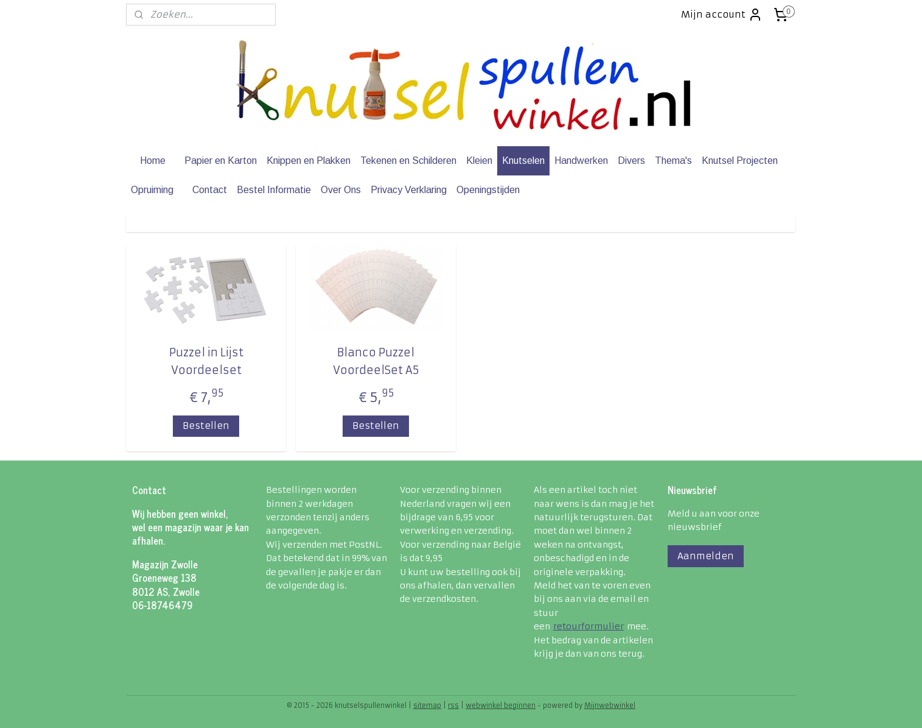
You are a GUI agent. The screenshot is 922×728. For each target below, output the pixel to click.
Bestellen (206, 425)
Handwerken (581, 160)
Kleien (479, 160)
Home (153, 160)
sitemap (427, 705)
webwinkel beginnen (501, 705)
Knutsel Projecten (740, 160)
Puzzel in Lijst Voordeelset (206, 361)
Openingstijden (488, 190)
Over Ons (341, 190)
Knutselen (523, 160)
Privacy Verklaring (409, 190)
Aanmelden (705, 556)
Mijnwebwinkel (609, 705)
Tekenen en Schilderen (408, 160)
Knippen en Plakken (309, 160)
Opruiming (152, 190)
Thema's (673, 160)
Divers (631, 160)
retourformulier (588, 626)
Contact (209, 190)
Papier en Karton (220, 160)
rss (453, 705)
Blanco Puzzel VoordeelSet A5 (376, 361)
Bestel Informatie (274, 190)
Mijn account (722, 14)
